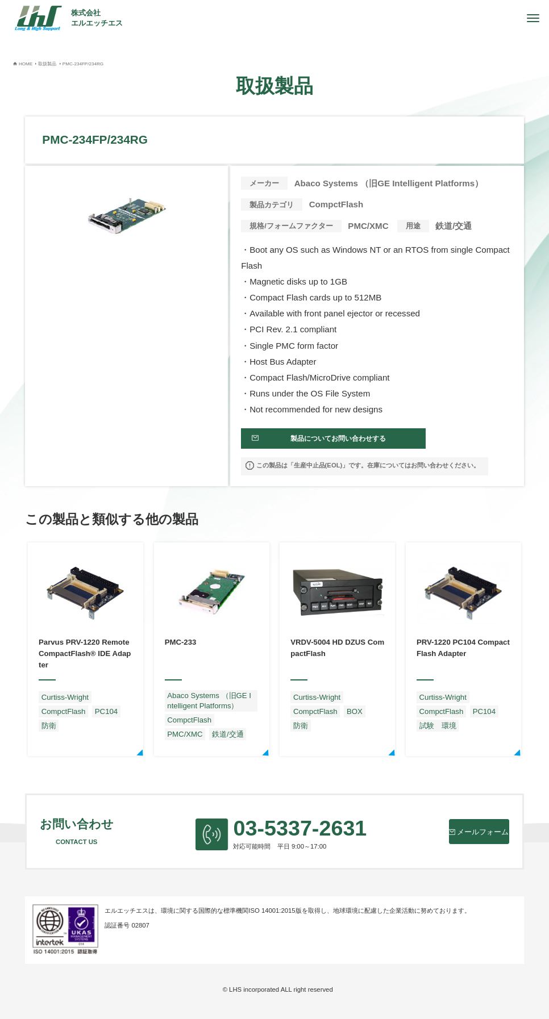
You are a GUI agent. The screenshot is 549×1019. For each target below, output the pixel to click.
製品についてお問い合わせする (328, 443)
